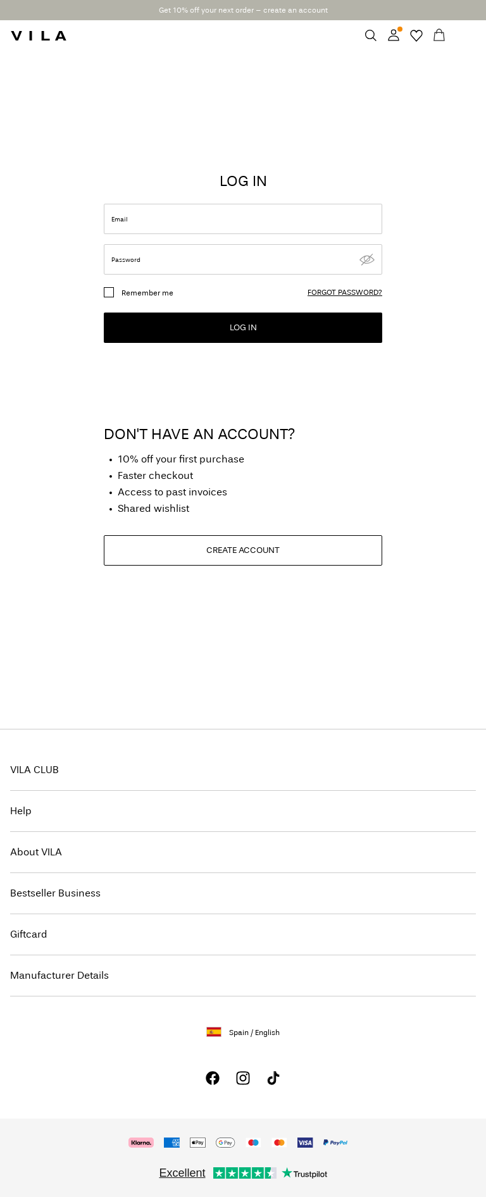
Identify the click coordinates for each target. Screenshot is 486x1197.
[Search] (370, 35)
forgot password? (345, 292)
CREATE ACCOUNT (243, 550)
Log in (243, 327)
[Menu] (462, 35)
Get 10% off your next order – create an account (243, 10)
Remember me (147, 292)
